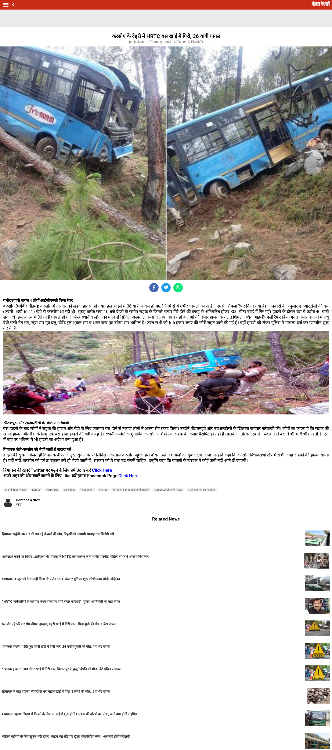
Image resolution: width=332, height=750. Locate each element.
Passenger (87, 489)
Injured (103, 489)
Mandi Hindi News (15, 489)
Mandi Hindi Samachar (201, 489)
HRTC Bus (52, 489)
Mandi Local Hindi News (169, 489)
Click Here (102, 470)
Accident (69, 489)
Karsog (36, 489)
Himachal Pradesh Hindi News (131, 489)
